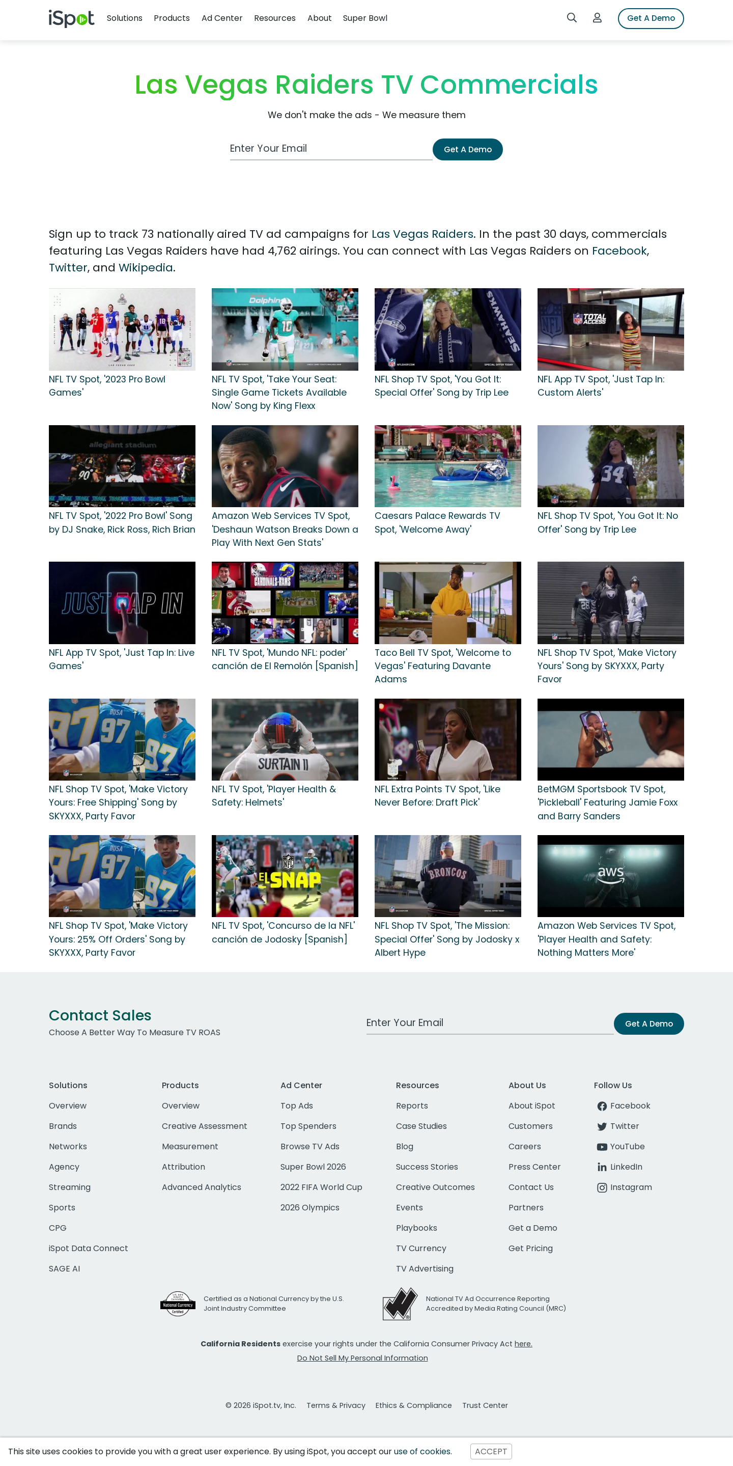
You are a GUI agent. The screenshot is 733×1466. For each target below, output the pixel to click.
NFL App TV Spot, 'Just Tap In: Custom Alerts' (601, 386)
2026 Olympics (310, 1207)
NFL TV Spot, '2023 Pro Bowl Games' (107, 386)
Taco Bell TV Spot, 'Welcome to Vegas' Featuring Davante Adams (443, 666)
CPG (58, 1228)
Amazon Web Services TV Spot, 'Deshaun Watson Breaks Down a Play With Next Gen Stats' (285, 529)
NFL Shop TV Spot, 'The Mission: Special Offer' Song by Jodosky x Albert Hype (447, 939)
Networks (68, 1146)
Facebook (619, 251)
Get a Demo (533, 1228)
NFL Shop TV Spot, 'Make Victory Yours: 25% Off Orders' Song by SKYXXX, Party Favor (118, 939)
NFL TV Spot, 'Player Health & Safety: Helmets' (274, 796)
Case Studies (421, 1126)
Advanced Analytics (201, 1187)
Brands (63, 1126)
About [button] (319, 18)
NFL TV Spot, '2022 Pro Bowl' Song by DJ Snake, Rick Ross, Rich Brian (122, 522)
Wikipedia (146, 267)
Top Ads (296, 1106)
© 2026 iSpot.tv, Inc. (260, 1405)
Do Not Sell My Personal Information (362, 1358)
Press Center (535, 1167)
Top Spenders (308, 1126)
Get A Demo (651, 18)
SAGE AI (64, 1269)
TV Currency (421, 1248)
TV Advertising (425, 1269)
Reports (412, 1106)
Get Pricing (531, 1248)
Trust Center (485, 1405)
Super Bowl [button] (365, 18)
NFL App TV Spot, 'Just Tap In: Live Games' (121, 659)
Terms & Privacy (335, 1405)
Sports (62, 1207)
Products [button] (172, 18)
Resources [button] (275, 18)
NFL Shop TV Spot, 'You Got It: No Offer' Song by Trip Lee (608, 522)
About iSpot (532, 1106)
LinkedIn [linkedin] (618, 1167)
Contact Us (531, 1187)
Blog (404, 1146)
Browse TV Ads (310, 1146)
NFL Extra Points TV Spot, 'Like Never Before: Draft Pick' (437, 796)
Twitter (68, 267)
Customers (531, 1126)
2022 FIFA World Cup (321, 1187)
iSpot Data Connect (88, 1248)
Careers (525, 1146)
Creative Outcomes (435, 1187)
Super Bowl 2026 (313, 1167)
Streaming (70, 1187)
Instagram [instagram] (623, 1187)
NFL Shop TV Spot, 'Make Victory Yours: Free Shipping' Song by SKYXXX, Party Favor (118, 802)
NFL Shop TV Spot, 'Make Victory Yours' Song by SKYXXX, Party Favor (607, 666)
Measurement (190, 1146)
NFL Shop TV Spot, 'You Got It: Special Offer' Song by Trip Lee (442, 386)
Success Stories (427, 1167)
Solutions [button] (125, 18)
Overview (68, 1106)
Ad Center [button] (222, 18)
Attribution (183, 1167)
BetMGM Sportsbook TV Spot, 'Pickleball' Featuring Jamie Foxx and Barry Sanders (608, 802)
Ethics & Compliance (414, 1405)
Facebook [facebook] (622, 1106)
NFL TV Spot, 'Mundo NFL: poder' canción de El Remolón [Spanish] (285, 659)
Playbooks (416, 1228)
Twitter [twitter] (616, 1126)
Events (409, 1207)
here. (523, 1344)
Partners (526, 1207)
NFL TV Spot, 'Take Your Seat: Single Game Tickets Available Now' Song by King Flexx (279, 392)
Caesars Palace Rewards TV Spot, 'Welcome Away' (437, 522)
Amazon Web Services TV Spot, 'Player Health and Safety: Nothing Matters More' (606, 939)
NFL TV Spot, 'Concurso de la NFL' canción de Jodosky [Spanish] (283, 932)
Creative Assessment (204, 1126)
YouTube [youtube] (619, 1146)
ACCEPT (491, 1451)
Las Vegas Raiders (422, 234)
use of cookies (422, 1451)
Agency (64, 1167)
